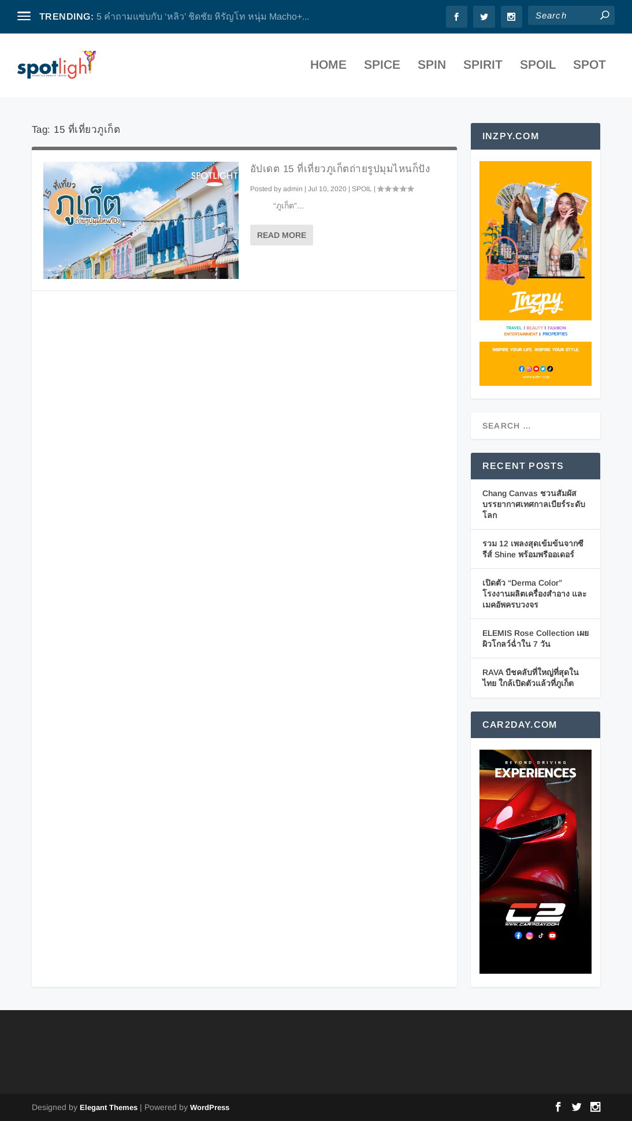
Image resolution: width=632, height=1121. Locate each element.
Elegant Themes (108, 1107)
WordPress (209, 1107)
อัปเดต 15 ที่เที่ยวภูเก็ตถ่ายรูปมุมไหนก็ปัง (340, 168)
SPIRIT (483, 69)
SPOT (589, 69)
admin (293, 189)
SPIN (432, 69)
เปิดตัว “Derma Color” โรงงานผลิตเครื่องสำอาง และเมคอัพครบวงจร (534, 593)
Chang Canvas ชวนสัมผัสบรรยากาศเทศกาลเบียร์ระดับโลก (533, 504)
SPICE (382, 69)
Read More (281, 235)
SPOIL (538, 69)
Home (328, 69)
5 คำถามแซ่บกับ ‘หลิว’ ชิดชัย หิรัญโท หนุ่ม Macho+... (202, 16)
